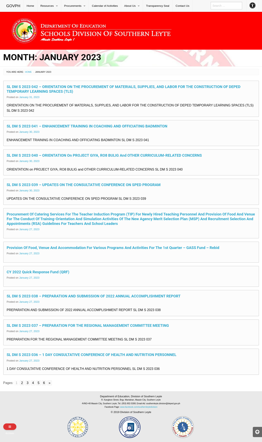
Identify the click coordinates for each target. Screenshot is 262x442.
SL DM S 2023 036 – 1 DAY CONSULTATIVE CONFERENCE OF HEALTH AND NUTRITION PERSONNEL (92, 355)
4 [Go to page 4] (33, 383)
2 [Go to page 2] (22, 383)
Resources (47, 5)
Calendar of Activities (105, 5)
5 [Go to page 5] (38, 383)
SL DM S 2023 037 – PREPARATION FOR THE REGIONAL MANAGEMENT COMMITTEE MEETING (88, 325)
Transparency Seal (157, 5)
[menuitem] (13, 6)
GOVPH (13, 6)
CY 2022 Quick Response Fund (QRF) (38, 272)
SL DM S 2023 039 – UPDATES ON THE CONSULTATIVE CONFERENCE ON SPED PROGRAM (84, 185)
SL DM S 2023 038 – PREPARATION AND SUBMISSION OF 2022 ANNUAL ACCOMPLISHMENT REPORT (94, 296)
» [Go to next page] (50, 383)
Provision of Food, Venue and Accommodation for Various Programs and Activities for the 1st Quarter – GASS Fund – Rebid (113, 248)
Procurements (73, 5)
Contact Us (182, 5)
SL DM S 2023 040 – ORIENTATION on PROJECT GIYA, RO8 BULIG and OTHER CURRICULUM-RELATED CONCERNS (104, 155)
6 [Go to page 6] (44, 383)
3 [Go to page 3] (27, 383)
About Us (130, 5)
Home (30, 5)
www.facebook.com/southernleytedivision (138, 407)
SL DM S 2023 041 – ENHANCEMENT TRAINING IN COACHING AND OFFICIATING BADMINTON (87, 126)
